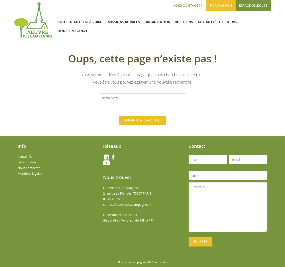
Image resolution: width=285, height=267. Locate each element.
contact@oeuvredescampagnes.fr (127, 204)
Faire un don (221, 5)
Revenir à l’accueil (142, 120)
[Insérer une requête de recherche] (142, 97)
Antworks (161, 262)
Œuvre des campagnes (132, 262)
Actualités (25, 156)
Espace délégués (253, 5)
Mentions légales (30, 173)
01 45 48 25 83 (113, 199)
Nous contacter (187, 5)
